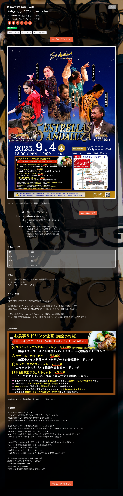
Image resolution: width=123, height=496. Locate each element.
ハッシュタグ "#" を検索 (23, 19)
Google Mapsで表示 (87, 213)
